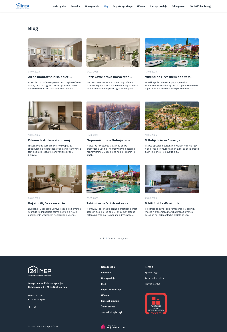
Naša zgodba (59, 6)
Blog (106, 6)
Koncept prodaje (158, 6)
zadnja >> (122, 238)
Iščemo (141, 6)
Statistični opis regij (200, 6)
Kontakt (149, 266)
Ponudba (75, 6)
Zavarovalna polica (154, 278)
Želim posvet (178, 6)
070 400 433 (37, 295)
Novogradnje (92, 6)
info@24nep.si (37, 299)
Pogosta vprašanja (123, 6)
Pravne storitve (152, 283)
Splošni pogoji (152, 272)
